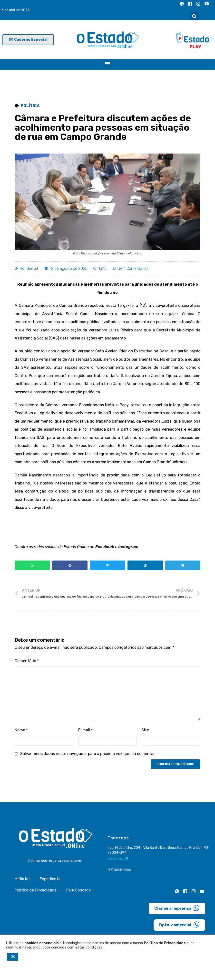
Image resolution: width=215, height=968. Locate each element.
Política (30, 105)
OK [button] (13, 957)
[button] (194, 16)
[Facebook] (190, 3)
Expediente (50, 880)
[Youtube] (206, 3)
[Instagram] (198, 3)
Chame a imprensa (177, 909)
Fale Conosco (78, 891)
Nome (21, 731)
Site (145, 731)
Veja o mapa (118, 860)
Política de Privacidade (36, 891)
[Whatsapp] (182, 3)
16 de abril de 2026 (15, 10)
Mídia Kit (22, 880)
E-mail (85, 731)
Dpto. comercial (179, 926)
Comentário (27, 662)
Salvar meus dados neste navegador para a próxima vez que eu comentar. (88, 755)
